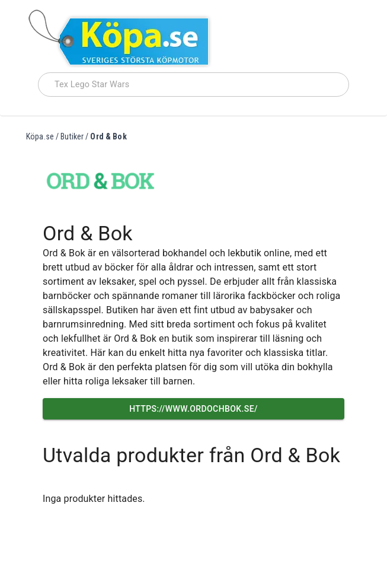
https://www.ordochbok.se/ (193, 409)
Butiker (72, 136)
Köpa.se (40, 136)
